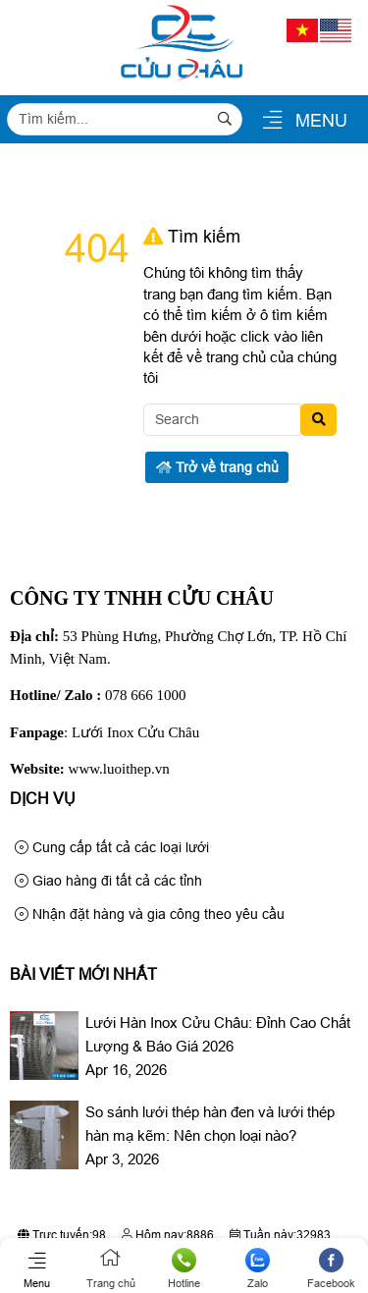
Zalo (257, 1268)
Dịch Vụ (43, 798)
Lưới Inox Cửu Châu (135, 732)
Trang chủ (110, 1268)
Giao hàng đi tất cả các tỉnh (108, 881)
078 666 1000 (145, 695)
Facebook (331, 1268)
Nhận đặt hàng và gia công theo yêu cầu (150, 914)
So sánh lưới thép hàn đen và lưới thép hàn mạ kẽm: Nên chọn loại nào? (210, 1124)
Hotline (184, 1268)
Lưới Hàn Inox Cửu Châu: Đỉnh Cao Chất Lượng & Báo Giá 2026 (217, 1034)
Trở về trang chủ (217, 467)
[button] (272, 121)
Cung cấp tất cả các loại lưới (112, 847)
